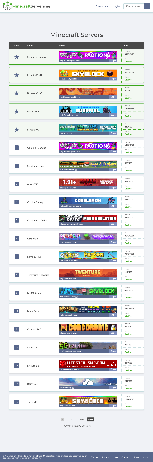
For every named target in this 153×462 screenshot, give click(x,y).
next (90, 419)
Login (116, 6)
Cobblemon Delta (37, 220)
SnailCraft (33, 347)
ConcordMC (34, 329)
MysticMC (33, 129)
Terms (94, 457)
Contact (125, 457)
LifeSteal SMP (35, 365)
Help (115, 457)
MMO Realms (35, 292)
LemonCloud (34, 256)
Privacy (105, 457)
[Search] (147, 6)
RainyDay (32, 383)
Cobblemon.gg (35, 165)
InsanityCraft (34, 75)
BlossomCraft (35, 93)
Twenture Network (38, 274)
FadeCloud (33, 111)
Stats (136, 457)
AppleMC (32, 183)
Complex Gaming (36, 56)
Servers (102, 6)
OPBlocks (32, 238)
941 (82, 419)
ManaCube (33, 311)
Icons (145, 457)
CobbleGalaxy (35, 202)
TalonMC (32, 401)
